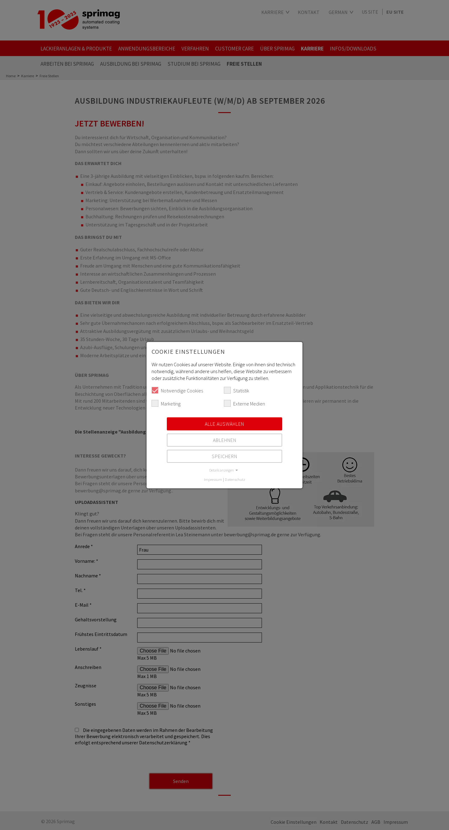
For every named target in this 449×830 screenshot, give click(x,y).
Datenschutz (235, 479)
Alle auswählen (224, 424)
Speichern (224, 456)
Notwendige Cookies (177, 390)
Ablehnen (224, 440)
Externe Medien (244, 403)
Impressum (213, 479)
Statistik (236, 390)
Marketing (166, 403)
